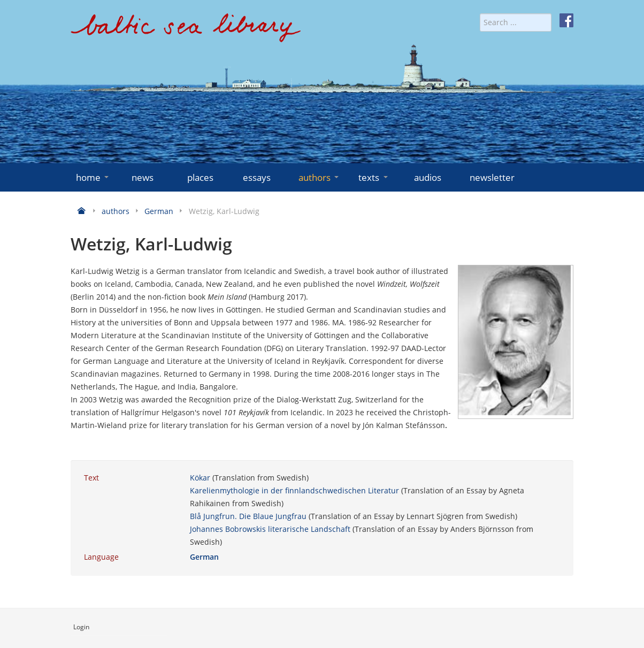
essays (257, 177)
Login (81, 627)
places (200, 177)
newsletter (492, 177)
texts (373, 177)
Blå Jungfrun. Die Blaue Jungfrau (248, 516)
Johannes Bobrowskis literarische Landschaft (270, 529)
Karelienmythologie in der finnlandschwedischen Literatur (294, 490)
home (93, 177)
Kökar (200, 477)
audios (427, 177)
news (143, 177)
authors (319, 177)
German (204, 557)
